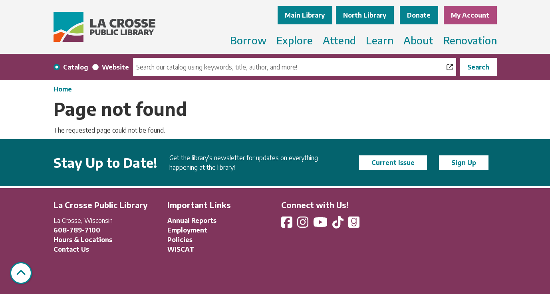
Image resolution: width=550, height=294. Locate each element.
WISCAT (180, 249)
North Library (364, 15)
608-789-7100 (77, 230)
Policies (180, 240)
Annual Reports (191, 220)
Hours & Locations (83, 240)
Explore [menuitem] (294, 40)
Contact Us (71, 249)
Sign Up (463, 163)
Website (115, 67)
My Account (470, 15)
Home (63, 89)
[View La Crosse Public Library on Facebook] (287, 224)
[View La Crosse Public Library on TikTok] (338, 224)
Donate (419, 15)
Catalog (75, 67)
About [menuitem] (418, 40)
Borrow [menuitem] (248, 40)
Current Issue (393, 163)
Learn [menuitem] (379, 40)
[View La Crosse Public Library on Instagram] (303, 224)
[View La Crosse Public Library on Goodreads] (353, 224)
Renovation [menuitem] (470, 40)
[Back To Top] (21, 273)
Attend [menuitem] (339, 40)
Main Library (305, 15)
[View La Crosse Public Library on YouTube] (321, 224)
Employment (187, 230)
